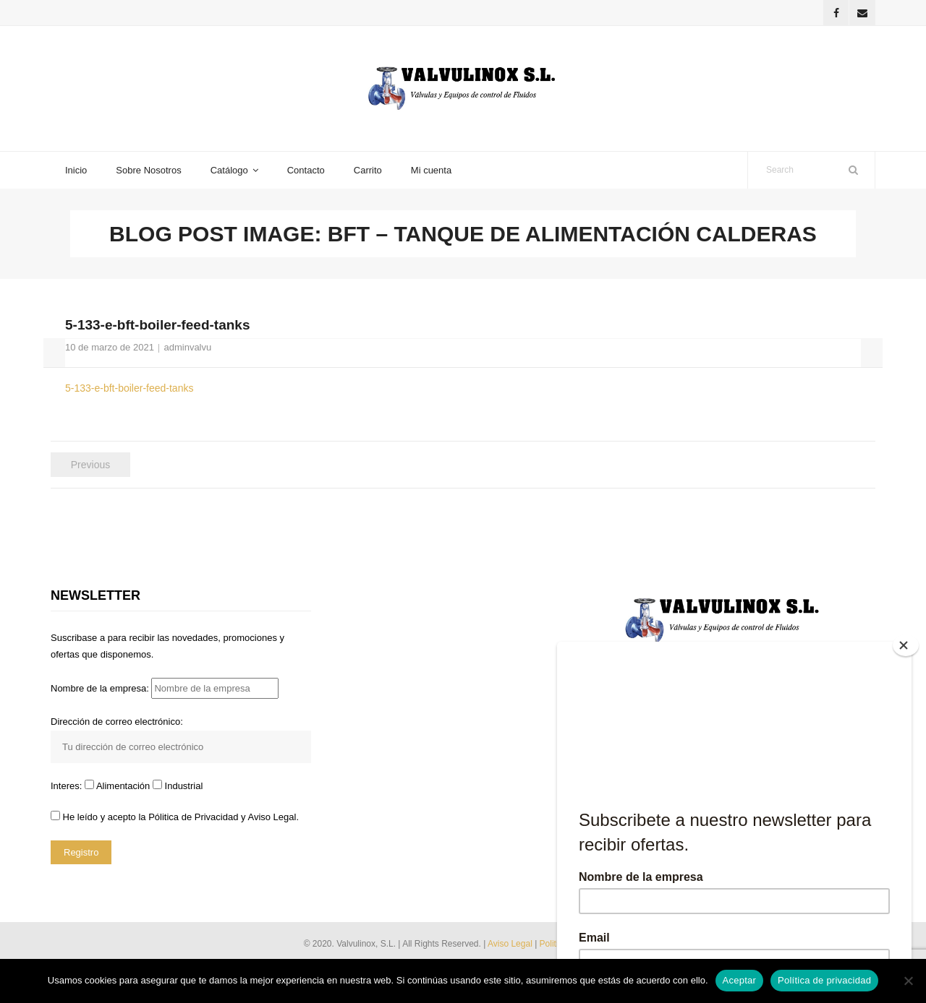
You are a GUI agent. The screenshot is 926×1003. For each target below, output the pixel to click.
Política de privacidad (824, 980)
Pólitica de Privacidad (193, 817)
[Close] (906, 645)
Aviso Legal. (273, 817)
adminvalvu (187, 347)
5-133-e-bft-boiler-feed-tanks (129, 388)
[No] (908, 980)
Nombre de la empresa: (165, 688)
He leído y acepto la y (175, 817)
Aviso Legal (511, 944)
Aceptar (740, 980)
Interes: (68, 785)
